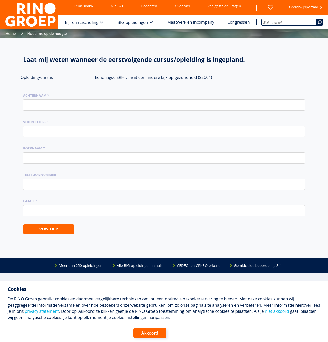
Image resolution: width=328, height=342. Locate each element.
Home (11, 33)
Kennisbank (83, 6)
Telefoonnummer (39, 174)
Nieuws (117, 6)
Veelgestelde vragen (224, 6)
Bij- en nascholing (81, 22)
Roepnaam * (34, 148)
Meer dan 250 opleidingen (80, 265)
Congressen (238, 22)
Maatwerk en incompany (190, 22)
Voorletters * (36, 121)
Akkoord (149, 333)
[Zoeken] (319, 22)
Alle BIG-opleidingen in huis (139, 265)
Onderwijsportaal (303, 7)
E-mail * (30, 201)
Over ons (182, 6)
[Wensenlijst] (270, 7)
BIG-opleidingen (133, 22)
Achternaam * (36, 95)
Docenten (149, 6)
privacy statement (42, 311)
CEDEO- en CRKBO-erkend (198, 265)
